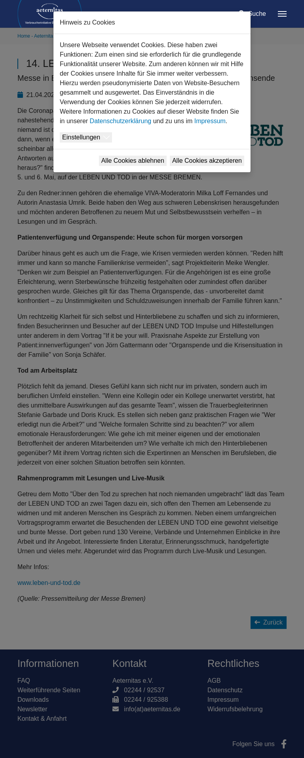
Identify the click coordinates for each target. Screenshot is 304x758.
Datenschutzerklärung (121, 121)
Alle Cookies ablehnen (132, 160)
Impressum (210, 121)
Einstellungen (81, 137)
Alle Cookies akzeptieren (207, 160)
